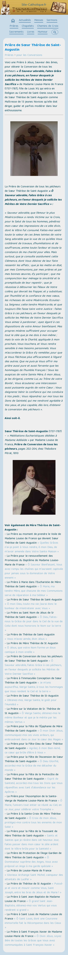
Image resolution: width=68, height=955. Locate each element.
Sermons (52, 20)
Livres (30, 32)
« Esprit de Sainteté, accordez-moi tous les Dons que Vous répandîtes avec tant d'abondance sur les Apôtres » (34, 786)
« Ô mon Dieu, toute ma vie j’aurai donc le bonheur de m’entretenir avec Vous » (31, 606)
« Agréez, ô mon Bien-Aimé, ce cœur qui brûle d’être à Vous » (32, 750)
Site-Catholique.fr (34, 5)
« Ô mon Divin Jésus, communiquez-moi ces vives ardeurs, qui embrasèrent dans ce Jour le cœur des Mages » (34, 735)
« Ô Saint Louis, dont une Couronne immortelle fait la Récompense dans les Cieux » (33, 923)
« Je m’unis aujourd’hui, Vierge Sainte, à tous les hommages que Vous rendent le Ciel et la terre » (34, 687)
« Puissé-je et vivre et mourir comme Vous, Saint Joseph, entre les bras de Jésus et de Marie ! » (34, 888)
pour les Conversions (29, 55)
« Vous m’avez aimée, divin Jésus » (26, 639)
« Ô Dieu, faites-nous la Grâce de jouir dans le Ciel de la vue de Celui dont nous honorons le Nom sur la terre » (34, 624)
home (13, 20)
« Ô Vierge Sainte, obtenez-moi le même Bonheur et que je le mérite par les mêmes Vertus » (32, 718)
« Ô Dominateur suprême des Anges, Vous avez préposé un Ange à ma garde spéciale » (31, 862)
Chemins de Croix (47, 26)
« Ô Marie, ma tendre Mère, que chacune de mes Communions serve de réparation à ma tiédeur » (34, 591)
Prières (14, 26)
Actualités (25, 20)
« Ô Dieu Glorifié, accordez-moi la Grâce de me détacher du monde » (32, 766)
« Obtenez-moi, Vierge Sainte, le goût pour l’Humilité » (31, 702)
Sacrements (16, 32)
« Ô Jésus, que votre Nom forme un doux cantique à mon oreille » (30, 650)
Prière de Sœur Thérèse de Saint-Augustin (33, 47)
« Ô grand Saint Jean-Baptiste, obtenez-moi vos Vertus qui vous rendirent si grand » (31, 906)
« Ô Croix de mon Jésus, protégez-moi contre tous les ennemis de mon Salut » (33, 823)
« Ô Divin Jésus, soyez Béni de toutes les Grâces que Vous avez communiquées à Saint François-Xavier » (33, 941)
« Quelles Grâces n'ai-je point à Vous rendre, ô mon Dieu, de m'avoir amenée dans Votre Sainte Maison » (32, 547)
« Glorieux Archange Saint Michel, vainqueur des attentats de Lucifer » (34, 877)
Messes (38, 20)
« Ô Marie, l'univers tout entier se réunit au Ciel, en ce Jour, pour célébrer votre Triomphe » (33, 805)
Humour (43, 32)
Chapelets (28, 26)
